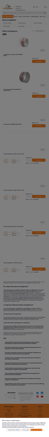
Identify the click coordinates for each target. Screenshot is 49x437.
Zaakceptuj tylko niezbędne (14, 429)
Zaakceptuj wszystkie (36, 429)
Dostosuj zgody (25, 429)
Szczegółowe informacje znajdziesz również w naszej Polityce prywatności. (18, 427)
